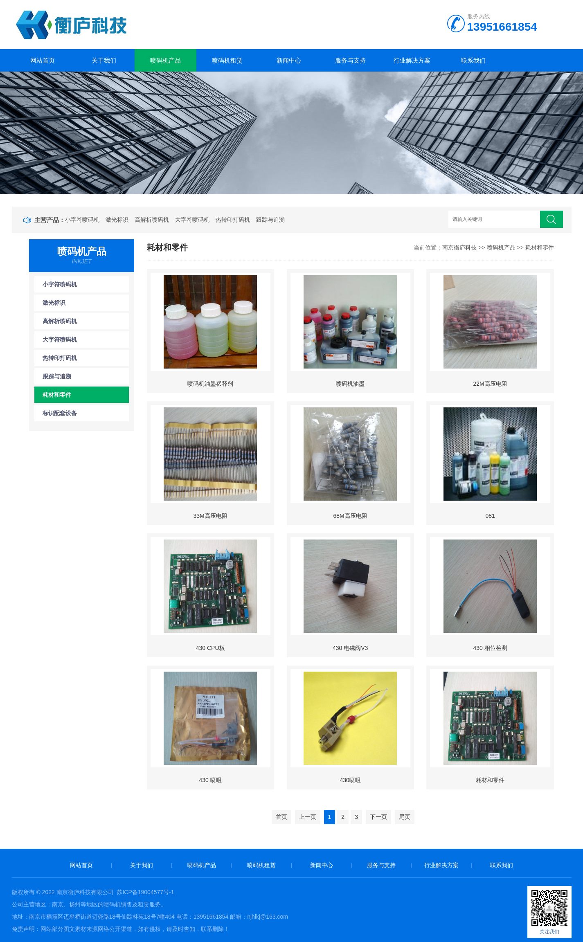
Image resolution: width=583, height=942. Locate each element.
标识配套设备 (60, 413)
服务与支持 (350, 60)
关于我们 (104, 60)
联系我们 (473, 60)
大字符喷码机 (192, 219)
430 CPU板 (210, 648)
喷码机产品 (165, 60)
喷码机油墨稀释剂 (210, 383)
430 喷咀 (210, 780)
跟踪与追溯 (270, 219)
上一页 (307, 817)
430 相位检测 (490, 648)
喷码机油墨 (350, 383)
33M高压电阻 (210, 516)
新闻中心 (289, 60)
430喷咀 (350, 780)
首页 (281, 817)
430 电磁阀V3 (350, 648)
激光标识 (117, 219)
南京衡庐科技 (459, 247)
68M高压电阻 (350, 516)
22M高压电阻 (490, 383)
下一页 (378, 817)
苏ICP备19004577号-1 (145, 892)
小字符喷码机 (82, 219)
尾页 (404, 817)
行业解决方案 (412, 60)
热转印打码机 (233, 219)
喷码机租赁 (227, 60)
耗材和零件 (57, 394)
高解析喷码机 (152, 219)
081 (490, 516)
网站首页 (42, 60)
